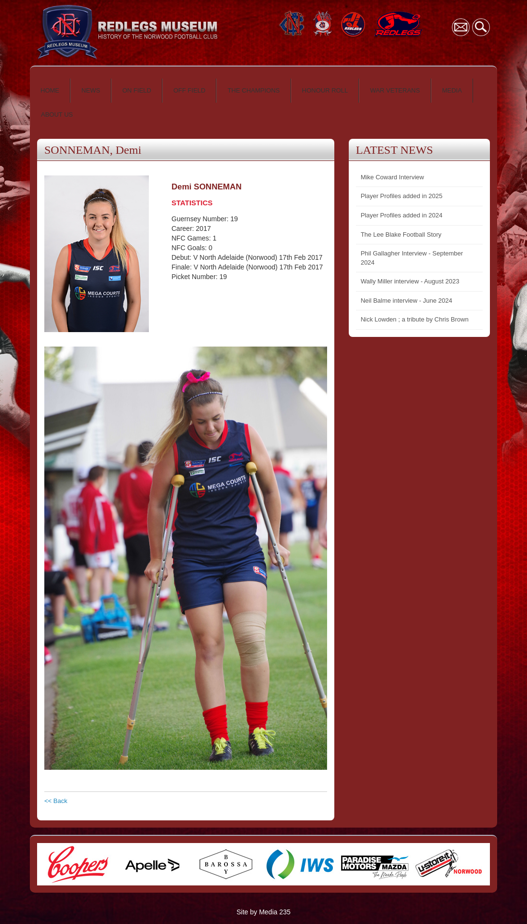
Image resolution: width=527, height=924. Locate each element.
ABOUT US (57, 114)
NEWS (90, 90)
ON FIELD (136, 90)
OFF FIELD (189, 90)
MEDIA (452, 90)
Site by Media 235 (263, 912)
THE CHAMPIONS (253, 90)
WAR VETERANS (395, 90)
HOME (49, 90)
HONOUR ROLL (325, 90)
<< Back (55, 800)
